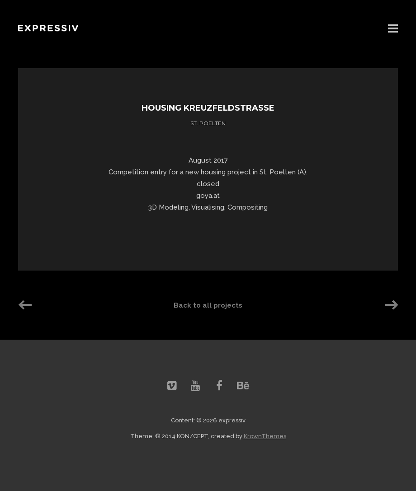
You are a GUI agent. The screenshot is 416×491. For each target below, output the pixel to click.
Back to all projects (208, 305)
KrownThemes (265, 436)
